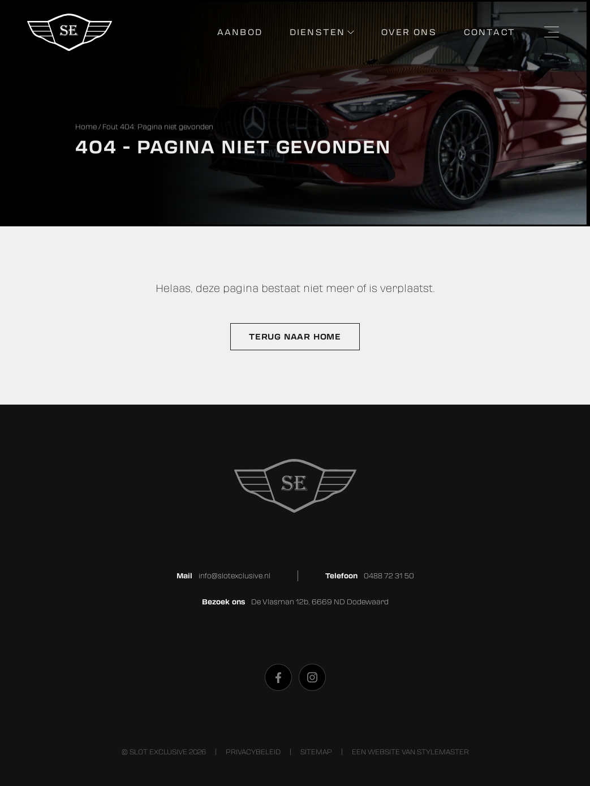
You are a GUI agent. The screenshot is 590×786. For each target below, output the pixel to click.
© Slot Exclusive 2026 (164, 752)
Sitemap (316, 752)
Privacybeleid (253, 752)
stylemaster (443, 752)
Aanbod (239, 32)
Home (86, 127)
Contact (489, 32)
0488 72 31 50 (389, 576)
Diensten (317, 32)
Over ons (408, 32)
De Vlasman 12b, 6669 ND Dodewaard (320, 602)
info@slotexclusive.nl (234, 576)
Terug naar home (295, 336)
